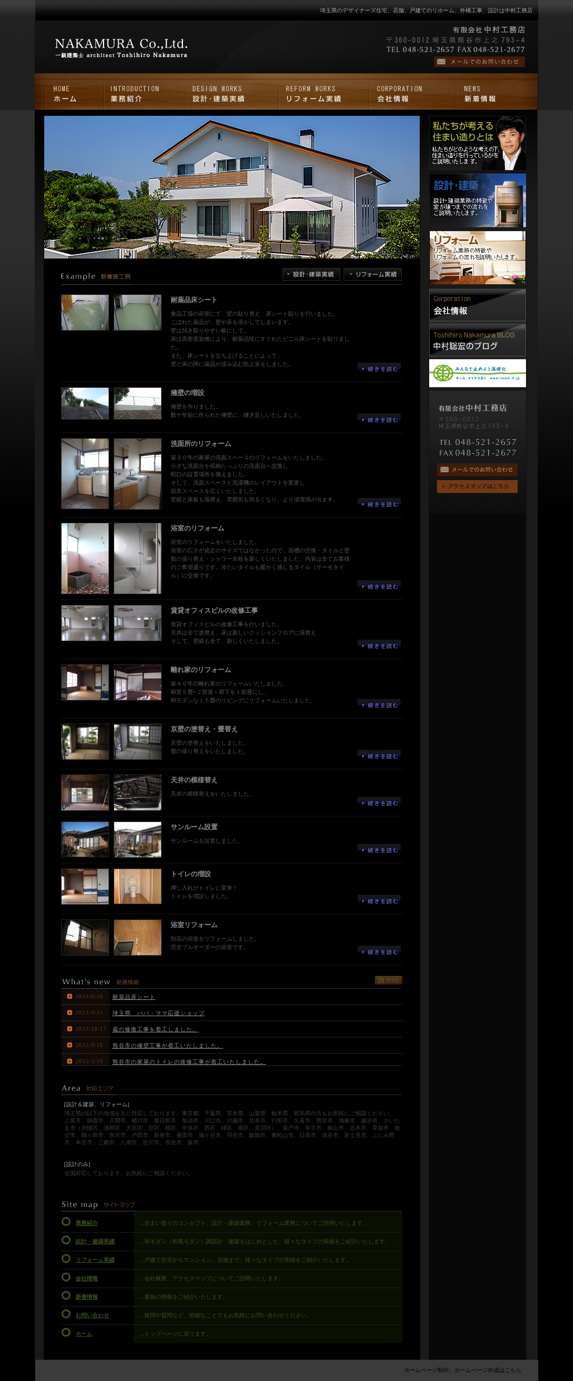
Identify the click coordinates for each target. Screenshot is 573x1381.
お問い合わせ (92, 1315)
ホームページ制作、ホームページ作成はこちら (463, 1370)
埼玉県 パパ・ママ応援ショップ (158, 1013)
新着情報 (87, 1297)
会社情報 (87, 1278)
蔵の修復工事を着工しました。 (155, 1029)
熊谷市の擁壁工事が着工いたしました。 (167, 1045)
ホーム (84, 1334)
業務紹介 (87, 1223)
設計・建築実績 (95, 1241)
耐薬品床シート (134, 997)
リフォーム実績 (95, 1260)
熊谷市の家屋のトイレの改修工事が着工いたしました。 (189, 1062)
